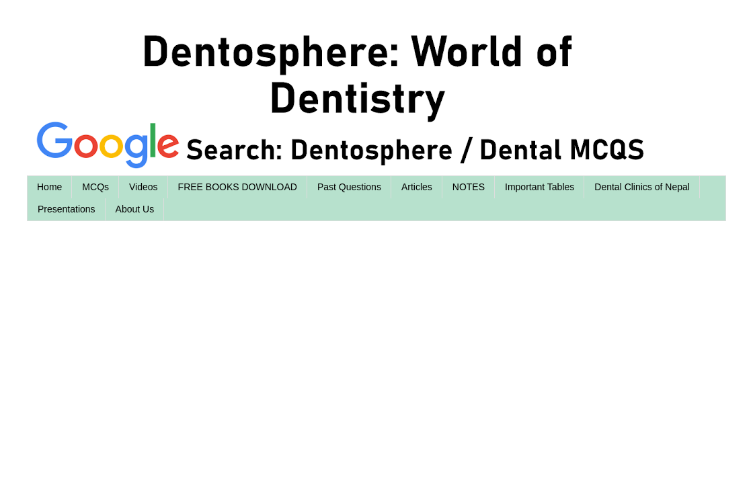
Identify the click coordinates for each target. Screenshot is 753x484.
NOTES (468, 187)
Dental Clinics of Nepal (642, 187)
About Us (135, 209)
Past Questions (349, 187)
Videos (143, 187)
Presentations (66, 209)
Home (49, 187)
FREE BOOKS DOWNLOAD (237, 187)
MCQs (95, 187)
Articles (416, 187)
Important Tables (539, 187)
